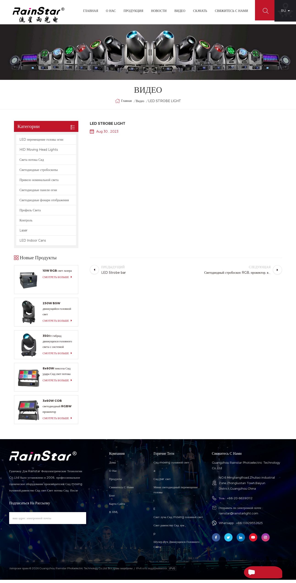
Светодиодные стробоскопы (38, 173)
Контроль (26, 223)
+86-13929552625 (249, 526)
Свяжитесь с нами (121, 490)
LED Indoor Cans (32, 243)
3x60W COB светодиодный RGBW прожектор (57, 409)
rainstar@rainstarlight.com (238, 516)
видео (178, 11)
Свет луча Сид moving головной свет (178, 520)
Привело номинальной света (39, 183)
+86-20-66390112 (239, 501)
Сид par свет (162, 482)
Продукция (131, 11)
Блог (112, 498)
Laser (23, 233)
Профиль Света (30, 213)
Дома (112, 465)
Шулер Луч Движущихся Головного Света (176, 547)
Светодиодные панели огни (38, 193)
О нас (113, 474)
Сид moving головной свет (171, 465)
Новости (157, 11)
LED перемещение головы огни (41, 143)
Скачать (198, 11)
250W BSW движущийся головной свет (57, 311)
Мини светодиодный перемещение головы (175, 492)
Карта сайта (117, 507)
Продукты (115, 482)
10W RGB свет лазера (57, 274)
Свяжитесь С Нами (229, 11)
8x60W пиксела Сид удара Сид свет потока (57, 374)
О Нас (109, 11)
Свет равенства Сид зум (168, 528)
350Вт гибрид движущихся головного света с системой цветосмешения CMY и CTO (57, 345)
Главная (88, 11)
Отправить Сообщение (258, 572)
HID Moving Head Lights (38, 153)
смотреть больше (58, 280)
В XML (113, 515)
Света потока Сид (31, 163)
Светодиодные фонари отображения (44, 203)
